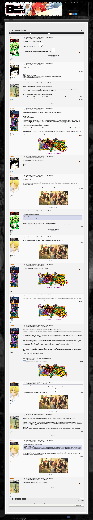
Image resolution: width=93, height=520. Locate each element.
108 (18, 30)
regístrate (85, 2)
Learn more (72, 516)
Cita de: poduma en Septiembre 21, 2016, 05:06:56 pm (33, 444)
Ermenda (12, 175)
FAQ (15, 19)
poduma (12, 83)
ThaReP (12, 108)
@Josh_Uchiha (26, 67)
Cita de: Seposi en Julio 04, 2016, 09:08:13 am (31, 214)
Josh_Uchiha (13, 37)
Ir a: (74, 505)
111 (25, 30)
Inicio (7, 19)
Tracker (30, 19)
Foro (11, 19)
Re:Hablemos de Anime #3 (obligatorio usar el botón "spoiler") (39, 37)
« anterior (78, 500)
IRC (26, 19)
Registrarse (43, 19)
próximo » (82, 500)
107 (15, 30)
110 (23, 30)
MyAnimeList (53, 103)
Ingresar (36, 19)
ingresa (81, 2)
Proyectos (21, 19)
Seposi (12, 63)
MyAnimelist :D (53, 56)
